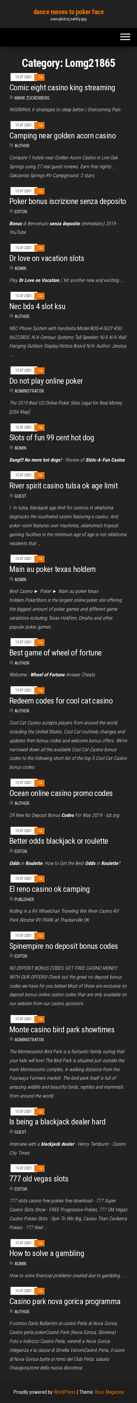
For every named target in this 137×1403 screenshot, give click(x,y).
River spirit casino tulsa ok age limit (63, 485)
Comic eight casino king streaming (62, 87)
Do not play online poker (46, 380)
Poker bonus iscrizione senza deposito (67, 201)
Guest (20, 496)
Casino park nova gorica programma (65, 1301)
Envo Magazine (109, 1392)
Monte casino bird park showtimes (61, 1029)
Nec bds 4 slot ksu (37, 306)
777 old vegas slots (38, 1178)
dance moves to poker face (68, 12)
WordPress (64, 1392)
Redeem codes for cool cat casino (61, 700)
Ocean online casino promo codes (61, 793)
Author (22, 316)
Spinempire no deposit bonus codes (63, 946)
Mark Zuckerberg (32, 98)
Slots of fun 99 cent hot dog (51, 437)
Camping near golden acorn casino (62, 135)
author (22, 145)
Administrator (29, 391)
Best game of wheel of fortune (55, 652)
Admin (20, 268)
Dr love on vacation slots (46, 258)
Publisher (24, 899)
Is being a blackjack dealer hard (57, 1121)
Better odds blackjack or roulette (58, 841)
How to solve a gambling (46, 1253)
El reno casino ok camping (49, 889)
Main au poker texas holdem (52, 569)
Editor (21, 211)
